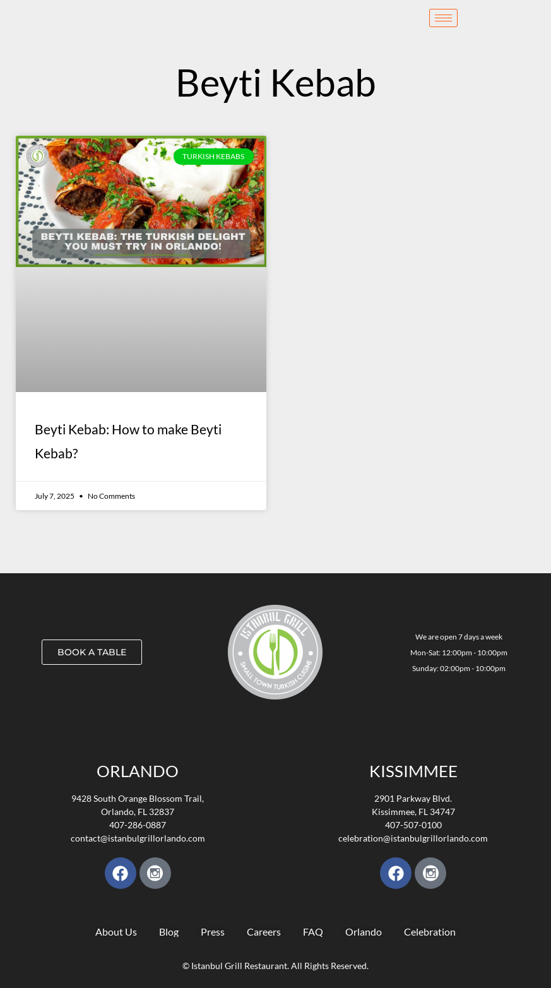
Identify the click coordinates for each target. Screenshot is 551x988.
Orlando (138, 771)
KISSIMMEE (413, 771)
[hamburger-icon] (443, 18)
